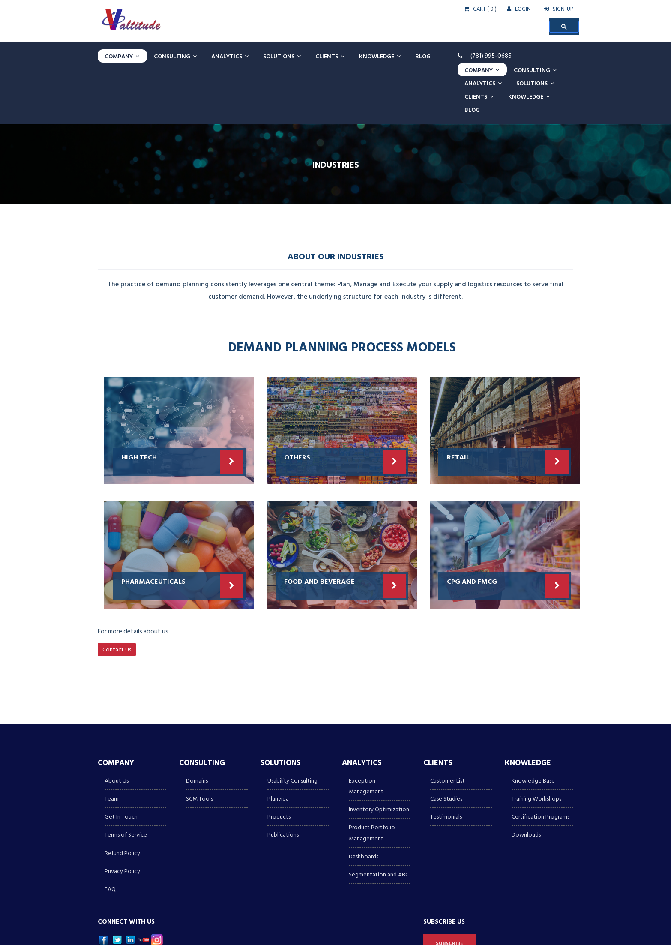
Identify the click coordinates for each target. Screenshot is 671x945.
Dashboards (363, 803)
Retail (458, 403)
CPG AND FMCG (472, 527)
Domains (197, 727)
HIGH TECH (139, 403)
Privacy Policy (122, 817)
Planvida (278, 745)
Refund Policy (122, 799)
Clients (329, 55)
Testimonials (446, 763)
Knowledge (380, 55)
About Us (117, 727)
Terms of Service (126, 781)
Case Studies (446, 745)
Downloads (526, 781)
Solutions (282, 55)
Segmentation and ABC (379, 821)
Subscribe (449, 890)
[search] (502, 26)
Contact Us (116, 596)
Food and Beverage (319, 527)
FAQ (110, 835)
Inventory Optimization (379, 756)
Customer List (447, 727)
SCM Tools (199, 745)
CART (475, 9)
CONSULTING (175, 55)
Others (297, 403)
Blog (423, 55)
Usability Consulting (292, 727)
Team (112, 745)
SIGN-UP (558, 9)
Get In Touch (121, 763)
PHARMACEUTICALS (153, 527)
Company (122, 55)
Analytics (230, 55)
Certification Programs (540, 763)
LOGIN (519, 9)
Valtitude (146, 932)
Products (279, 763)
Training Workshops (536, 745)
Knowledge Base (533, 727)
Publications (283, 781)
